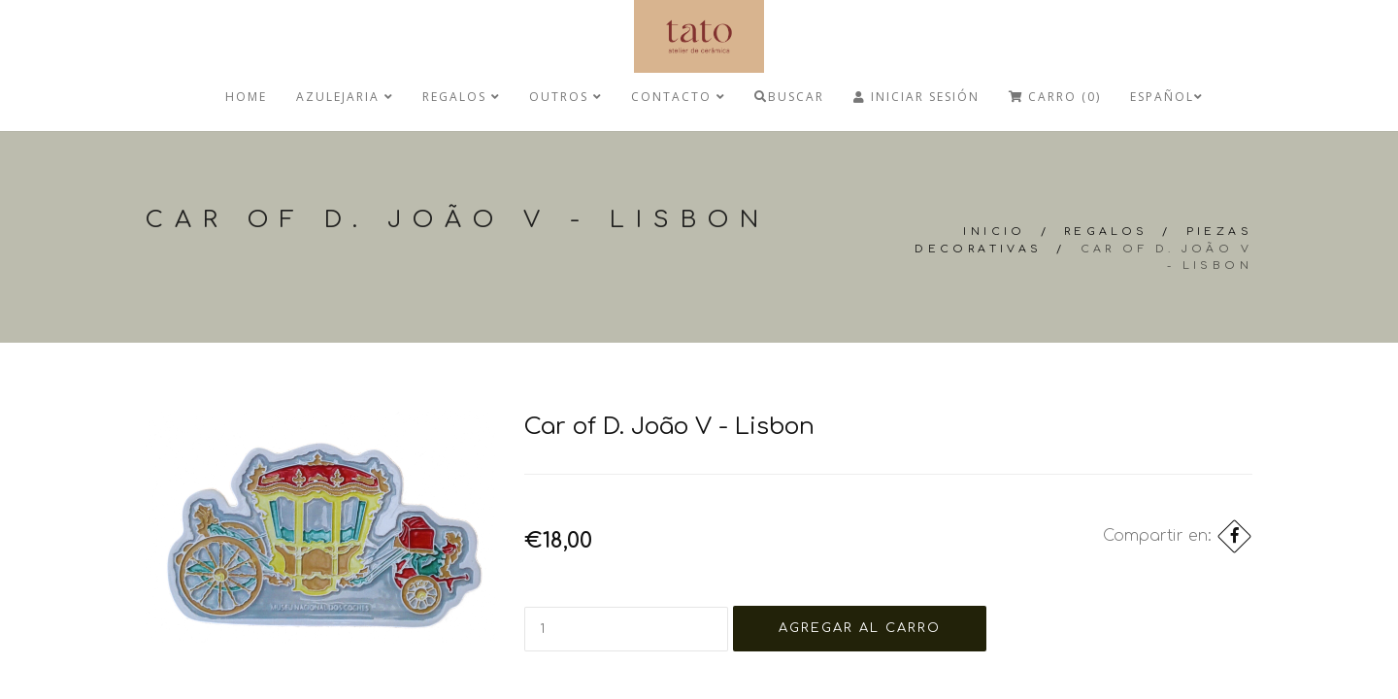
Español (1166, 96)
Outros (565, 96)
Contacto (678, 96)
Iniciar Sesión (916, 96)
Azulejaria (344, 96)
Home (246, 96)
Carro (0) (1055, 96)
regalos (461, 96)
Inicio (994, 231)
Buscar (789, 96)
